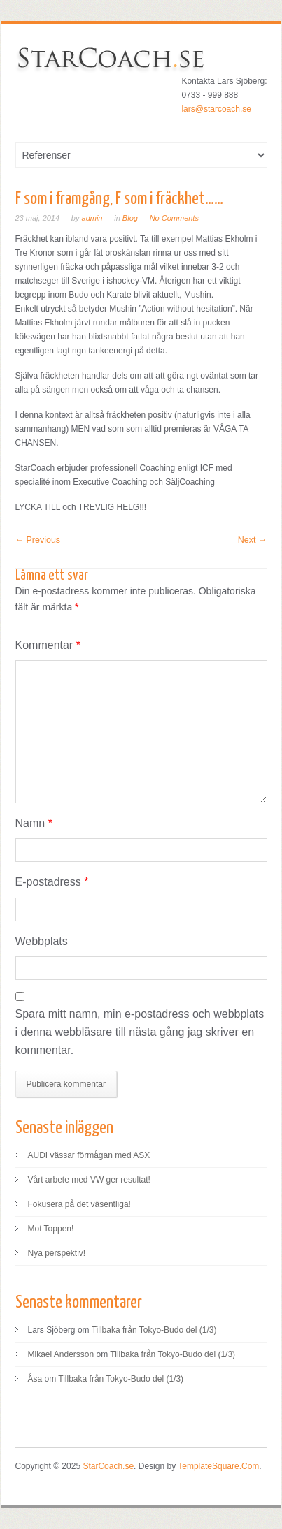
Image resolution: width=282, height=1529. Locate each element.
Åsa (35, 1379)
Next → (252, 540)
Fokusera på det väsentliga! (79, 1204)
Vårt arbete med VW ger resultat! (89, 1180)
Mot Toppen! (51, 1229)
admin (92, 218)
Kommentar (47, 645)
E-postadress (52, 882)
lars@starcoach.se (216, 109)
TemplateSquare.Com (218, 1466)
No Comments (174, 218)
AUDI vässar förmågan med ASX (89, 1155)
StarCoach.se (108, 1466)
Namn (33, 823)
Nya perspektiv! (57, 1253)
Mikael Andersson (61, 1354)
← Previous (38, 540)
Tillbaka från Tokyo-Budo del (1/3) (154, 1330)
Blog (130, 218)
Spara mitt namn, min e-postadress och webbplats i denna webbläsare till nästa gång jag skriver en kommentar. (140, 1032)
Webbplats (41, 941)
